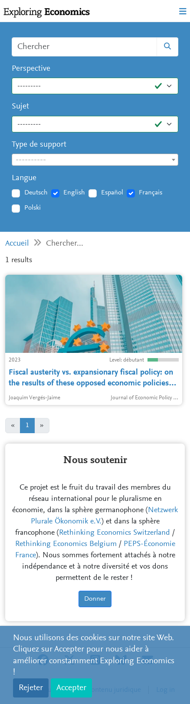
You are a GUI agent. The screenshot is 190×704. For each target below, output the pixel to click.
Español (112, 192)
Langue (24, 178)
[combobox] (95, 160)
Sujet (20, 106)
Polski (32, 207)
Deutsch (36, 192)
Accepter (71, 688)
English (74, 192)
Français (150, 192)
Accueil (17, 244)
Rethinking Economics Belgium (66, 544)
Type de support (39, 145)
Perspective (31, 69)
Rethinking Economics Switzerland (114, 533)
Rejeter (31, 688)
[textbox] (95, 160)
